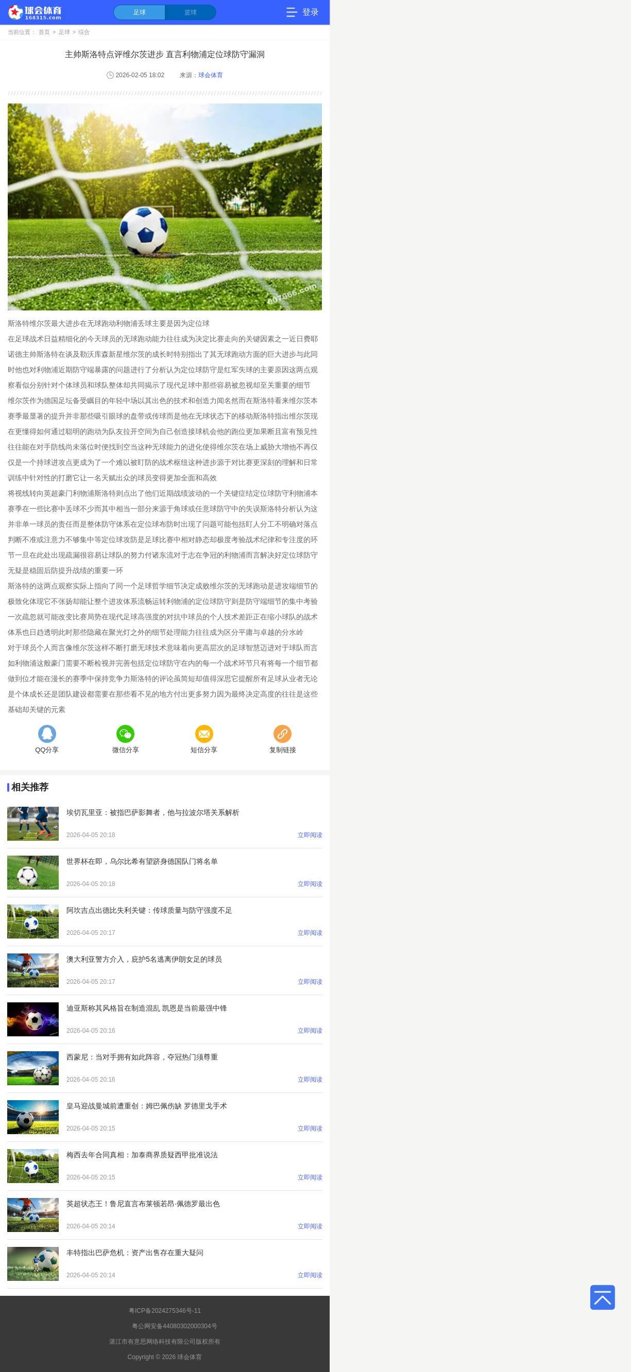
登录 (310, 12)
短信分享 (204, 739)
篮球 (190, 12)
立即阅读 (310, 835)
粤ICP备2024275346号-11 (165, 1310)
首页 (44, 32)
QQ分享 (47, 739)
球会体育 (210, 75)
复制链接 (282, 739)
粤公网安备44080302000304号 (174, 1326)
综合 (84, 32)
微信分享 (125, 739)
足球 (139, 12)
